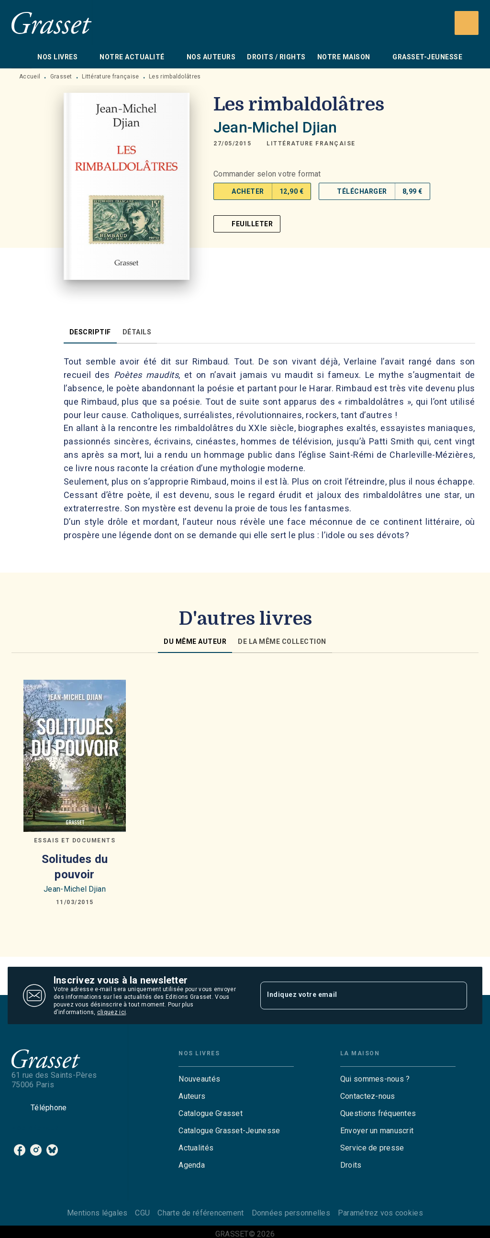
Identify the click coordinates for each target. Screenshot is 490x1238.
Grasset (61, 76)
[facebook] (19, 1150)
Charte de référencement (200, 1212)
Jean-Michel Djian (275, 127)
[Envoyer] (455, 995)
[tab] (21, 56)
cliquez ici (111, 1012)
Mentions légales (97, 1212)
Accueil (29, 76)
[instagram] (36, 1150)
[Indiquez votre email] (351, 995)
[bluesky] (52, 1150)
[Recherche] (467, 23)
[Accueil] (51, 22)
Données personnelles (291, 1212)
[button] (311, 143)
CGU (142, 1212)
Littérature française (110, 76)
